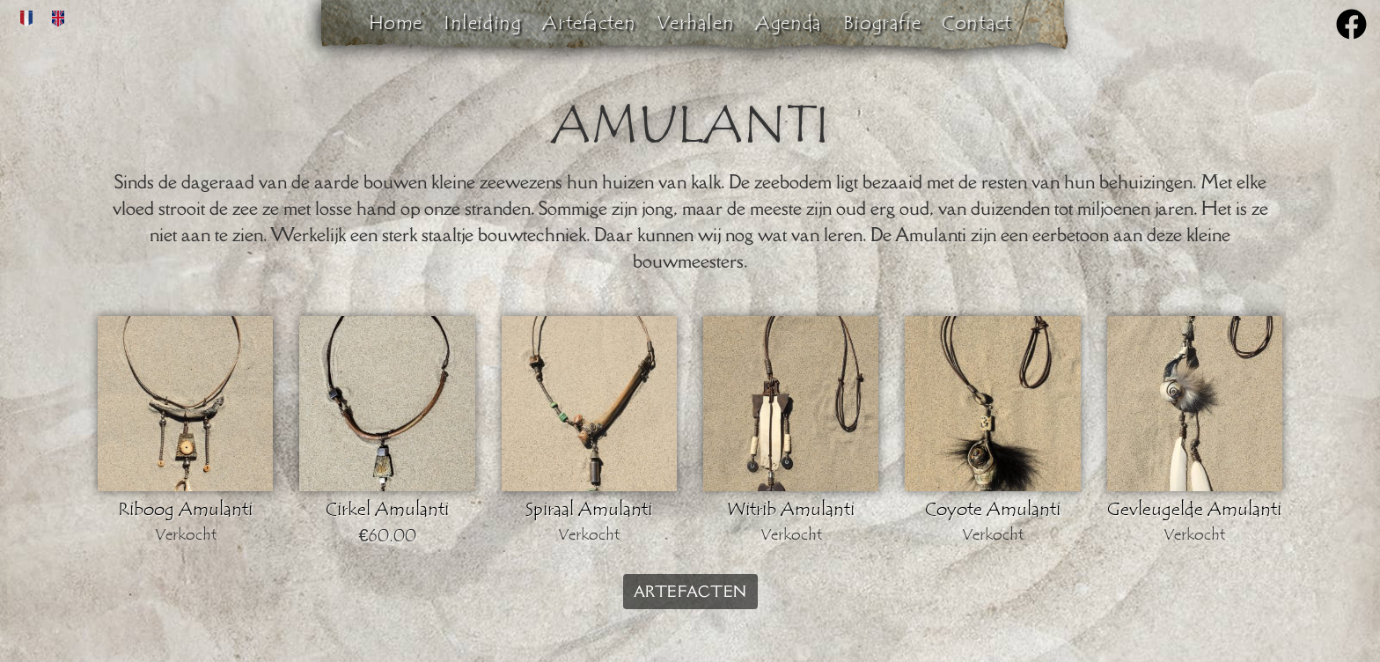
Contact (976, 23)
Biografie (882, 23)
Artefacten (588, 23)
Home (395, 23)
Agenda (788, 23)
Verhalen (695, 23)
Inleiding (482, 23)
